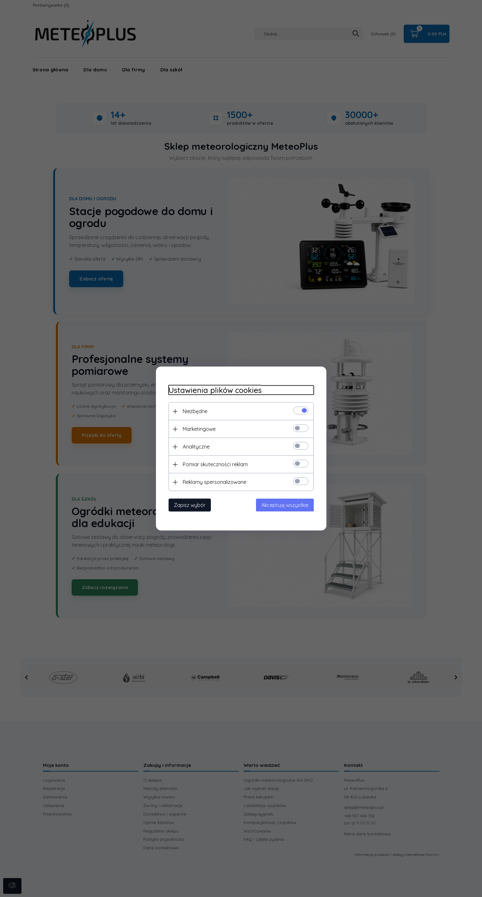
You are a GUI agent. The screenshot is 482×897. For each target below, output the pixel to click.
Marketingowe (199, 429)
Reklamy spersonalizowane (214, 482)
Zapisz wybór (189, 505)
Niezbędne (195, 411)
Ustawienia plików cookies (215, 390)
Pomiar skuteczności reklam (215, 464)
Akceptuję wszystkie (284, 505)
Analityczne (196, 446)
